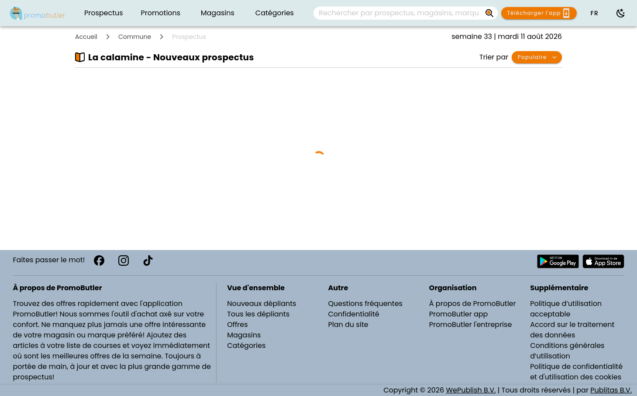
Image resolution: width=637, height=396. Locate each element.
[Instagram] (123, 260)
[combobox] (405, 13)
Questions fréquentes (365, 304)
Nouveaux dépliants (261, 304)
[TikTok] (148, 260)
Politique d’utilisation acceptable (566, 309)
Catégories (246, 345)
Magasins (244, 335)
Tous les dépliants (258, 314)
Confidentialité (353, 314)
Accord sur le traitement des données (572, 330)
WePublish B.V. (471, 390)
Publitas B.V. (611, 390)
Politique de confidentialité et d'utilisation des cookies (576, 371)
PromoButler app (458, 314)
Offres (237, 325)
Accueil (86, 36)
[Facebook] (99, 260)
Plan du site (348, 325)
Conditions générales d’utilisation (567, 350)
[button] (594, 13)
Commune (134, 36)
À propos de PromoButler (472, 304)
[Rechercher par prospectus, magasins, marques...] (490, 13)
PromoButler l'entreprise (470, 325)
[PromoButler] (37, 13)
